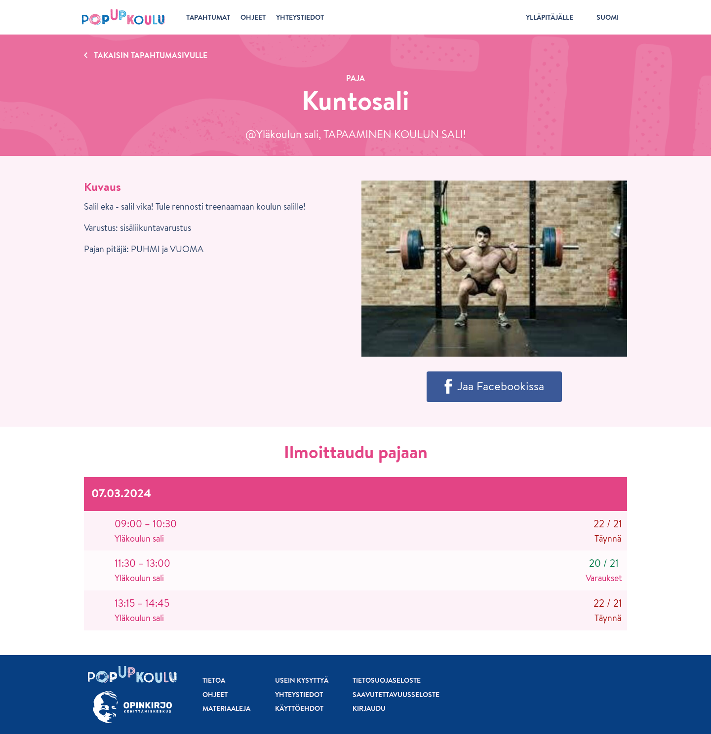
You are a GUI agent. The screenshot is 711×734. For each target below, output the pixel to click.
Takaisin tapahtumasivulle (150, 55)
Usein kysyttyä (301, 680)
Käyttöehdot (299, 708)
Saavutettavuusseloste (396, 694)
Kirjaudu (369, 708)
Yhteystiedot (299, 694)
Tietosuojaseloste (387, 680)
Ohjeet (215, 694)
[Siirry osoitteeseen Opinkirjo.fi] (132, 707)
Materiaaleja (226, 708)
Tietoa (213, 680)
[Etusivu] (123, 17)
